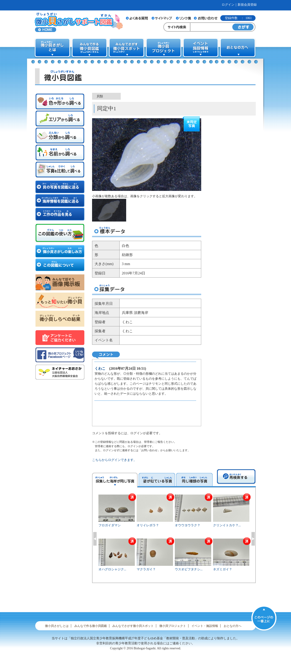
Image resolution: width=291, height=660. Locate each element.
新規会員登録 (247, 4)
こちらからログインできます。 (114, 460)
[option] (174, 538)
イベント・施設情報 (204, 626)
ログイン (228, 4)
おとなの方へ (232, 626)
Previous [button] (95, 538)
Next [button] (253, 538)
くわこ (100, 368)
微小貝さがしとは (57, 626)
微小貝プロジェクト (172, 626)
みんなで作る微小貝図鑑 (90, 626)
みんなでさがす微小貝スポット (133, 626)
